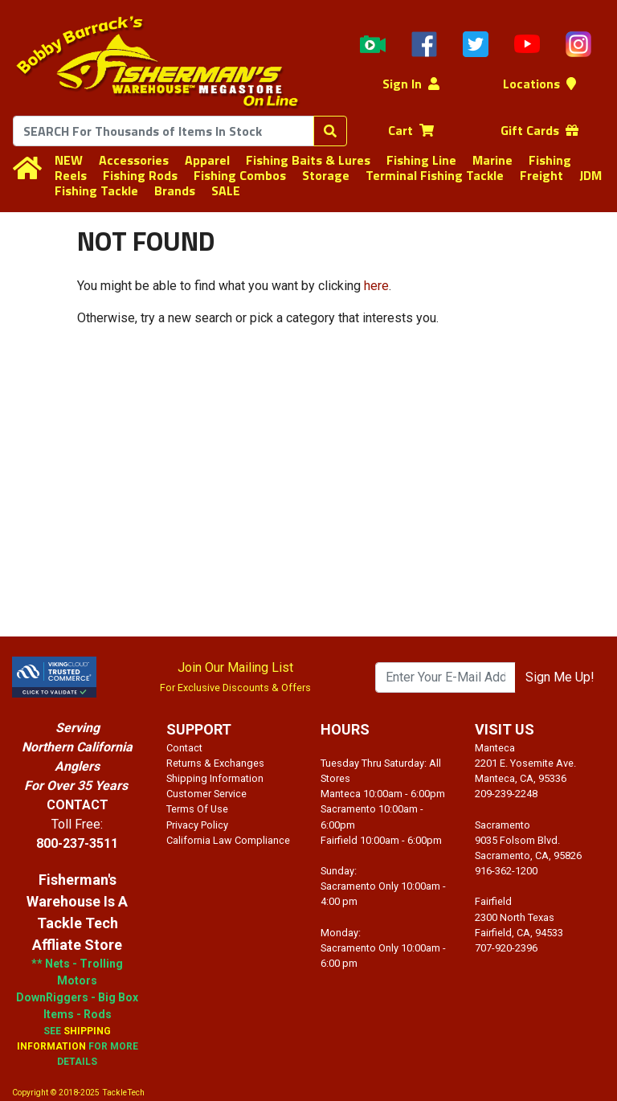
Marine (492, 160)
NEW (69, 160)
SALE (225, 190)
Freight (541, 175)
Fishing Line (421, 160)
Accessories (134, 160)
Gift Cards (539, 130)
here (376, 285)
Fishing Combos (240, 175)
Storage (325, 175)
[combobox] (163, 131)
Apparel (207, 160)
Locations (539, 83)
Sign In (410, 83)
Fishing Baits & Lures (308, 160)
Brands (174, 190)
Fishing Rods (140, 175)
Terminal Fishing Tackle (435, 175)
